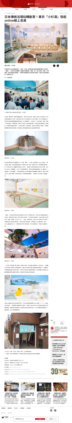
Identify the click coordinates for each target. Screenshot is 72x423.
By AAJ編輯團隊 (8, 77)
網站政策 (10, 413)
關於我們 (3, 413)
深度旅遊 (16, 9)
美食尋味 (25, 9)
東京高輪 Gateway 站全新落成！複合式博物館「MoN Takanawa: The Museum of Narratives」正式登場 (59, 347)
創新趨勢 (42, 9)
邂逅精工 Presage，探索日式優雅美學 (58, 355)
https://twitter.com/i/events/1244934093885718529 (22, 371)
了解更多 (51, 419)
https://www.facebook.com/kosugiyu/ (20, 369)
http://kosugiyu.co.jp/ (15, 367)
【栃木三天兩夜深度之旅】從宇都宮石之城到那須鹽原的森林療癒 (58, 361)
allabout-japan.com (55, 333)
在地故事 (51, 9)
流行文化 (34, 9)
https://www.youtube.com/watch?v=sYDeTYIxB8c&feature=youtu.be (27, 374)
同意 (40, 419)
